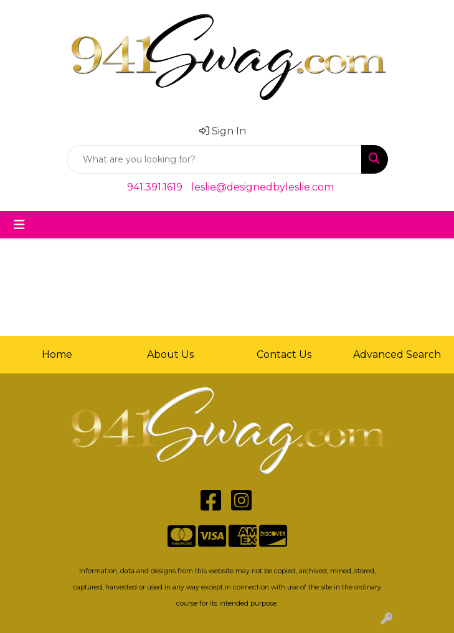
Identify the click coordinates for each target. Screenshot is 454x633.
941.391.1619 (154, 187)
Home (57, 354)
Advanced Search (397, 354)
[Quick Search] (214, 159)
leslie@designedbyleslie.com (262, 187)
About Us (170, 354)
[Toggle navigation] (19, 224)
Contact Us (284, 354)
